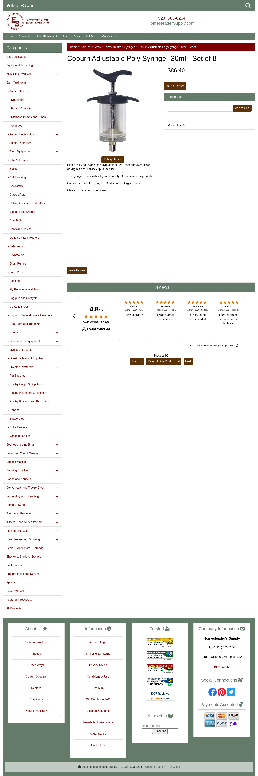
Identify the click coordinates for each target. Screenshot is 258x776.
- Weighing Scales (18, 435)
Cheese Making (32, 461)
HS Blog (91, 36)
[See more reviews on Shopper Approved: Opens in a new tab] (212, 346)
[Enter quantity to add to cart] (200, 108)
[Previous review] (74, 316)
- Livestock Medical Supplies (24, 358)
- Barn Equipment (32, 151)
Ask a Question (175, 85)
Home (12, 5)
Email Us (221, 667)
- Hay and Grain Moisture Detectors (29, 315)
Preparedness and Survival (32, 573)
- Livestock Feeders (19, 349)
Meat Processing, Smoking (32, 539)
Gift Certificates (16, 56)
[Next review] (248, 316)
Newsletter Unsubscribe (98, 722)
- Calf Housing (16, 177)
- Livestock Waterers (32, 366)
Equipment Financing (19, 65)
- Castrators (14, 186)
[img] (96, 316)
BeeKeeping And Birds (32, 444)
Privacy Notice (98, 665)
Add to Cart (242, 108)
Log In (27, 5)
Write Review (77, 270)
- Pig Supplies (15, 375)
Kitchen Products (32, 530)
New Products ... (16, 591)
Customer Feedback (36, 642)
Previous (137, 361)
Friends (36, 653)
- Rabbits (12, 410)
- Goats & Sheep (17, 306)
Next (188, 361)
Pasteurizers (14, 565)
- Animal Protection (18, 142)
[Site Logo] (44, 21)
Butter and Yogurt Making (32, 453)
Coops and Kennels (18, 479)
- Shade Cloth (15, 418)
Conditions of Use (98, 676)
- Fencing (32, 280)
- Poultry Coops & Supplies (24, 384)
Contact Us (109, 36)
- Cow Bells (14, 220)
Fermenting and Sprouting (32, 496)
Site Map (98, 687)
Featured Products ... (19, 599)
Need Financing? (46, 36)
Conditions (36, 699)
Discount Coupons (98, 710)
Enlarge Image (113, 159)
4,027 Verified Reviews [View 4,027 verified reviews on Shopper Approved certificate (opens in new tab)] (96, 321)
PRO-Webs (173, 766)
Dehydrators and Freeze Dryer (32, 487)
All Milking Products (32, 73)
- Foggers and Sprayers (21, 298)
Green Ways (36, 665)
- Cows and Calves (18, 229)
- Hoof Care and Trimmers (23, 323)
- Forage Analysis (18, 108)
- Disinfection (15, 254)
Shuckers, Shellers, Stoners (23, 556)
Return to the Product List (164, 361)
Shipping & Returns (98, 653)
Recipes (36, 687)
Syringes (129, 47)
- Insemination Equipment (32, 341)
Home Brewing (32, 504)
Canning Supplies (32, 470)
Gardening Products (32, 513)
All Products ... (15, 608)
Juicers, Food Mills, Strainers (32, 522)
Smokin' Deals (72, 36)
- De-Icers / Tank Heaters (22, 237)
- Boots (11, 168)
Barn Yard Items (91, 47)
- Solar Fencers (16, 427)
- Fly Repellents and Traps (23, 289)
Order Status (98, 733)
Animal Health (112, 47)
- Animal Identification (32, 134)
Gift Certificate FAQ (98, 699)
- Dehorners (14, 246)
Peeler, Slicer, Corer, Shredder (25, 547)
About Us (24, 36)
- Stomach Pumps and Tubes (26, 117)
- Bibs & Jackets (17, 160)
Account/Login (98, 642)
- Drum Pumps (16, 263)
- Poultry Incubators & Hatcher (32, 392)
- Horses (32, 332)
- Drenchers (15, 99)
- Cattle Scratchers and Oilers (25, 203)
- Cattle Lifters (15, 194)
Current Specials (36, 676)
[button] (248, 5)
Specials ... (13, 582)
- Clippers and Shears (20, 211)
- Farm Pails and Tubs (20, 272)
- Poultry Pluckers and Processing (28, 401)
